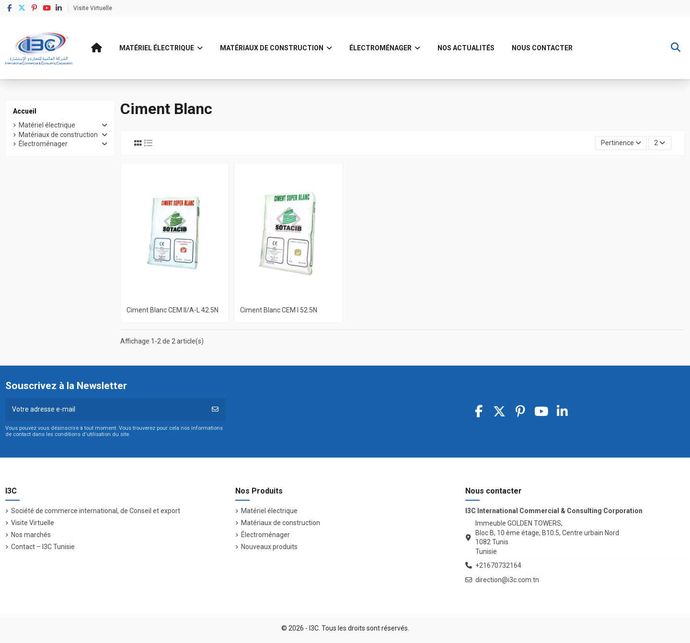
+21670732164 (498, 565)
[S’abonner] (215, 409)
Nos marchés (31, 535)
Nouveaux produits (269, 547)
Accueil (24, 111)
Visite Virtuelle (92, 8)
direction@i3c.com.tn (507, 580)
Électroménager (43, 144)
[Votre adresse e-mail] (105, 409)
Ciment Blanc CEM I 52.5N (278, 310)
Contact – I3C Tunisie (43, 547)
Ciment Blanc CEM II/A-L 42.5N (172, 310)
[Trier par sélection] (621, 143)
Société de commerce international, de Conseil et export (95, 511)
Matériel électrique (47, 125)
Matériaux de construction (58, 134)
